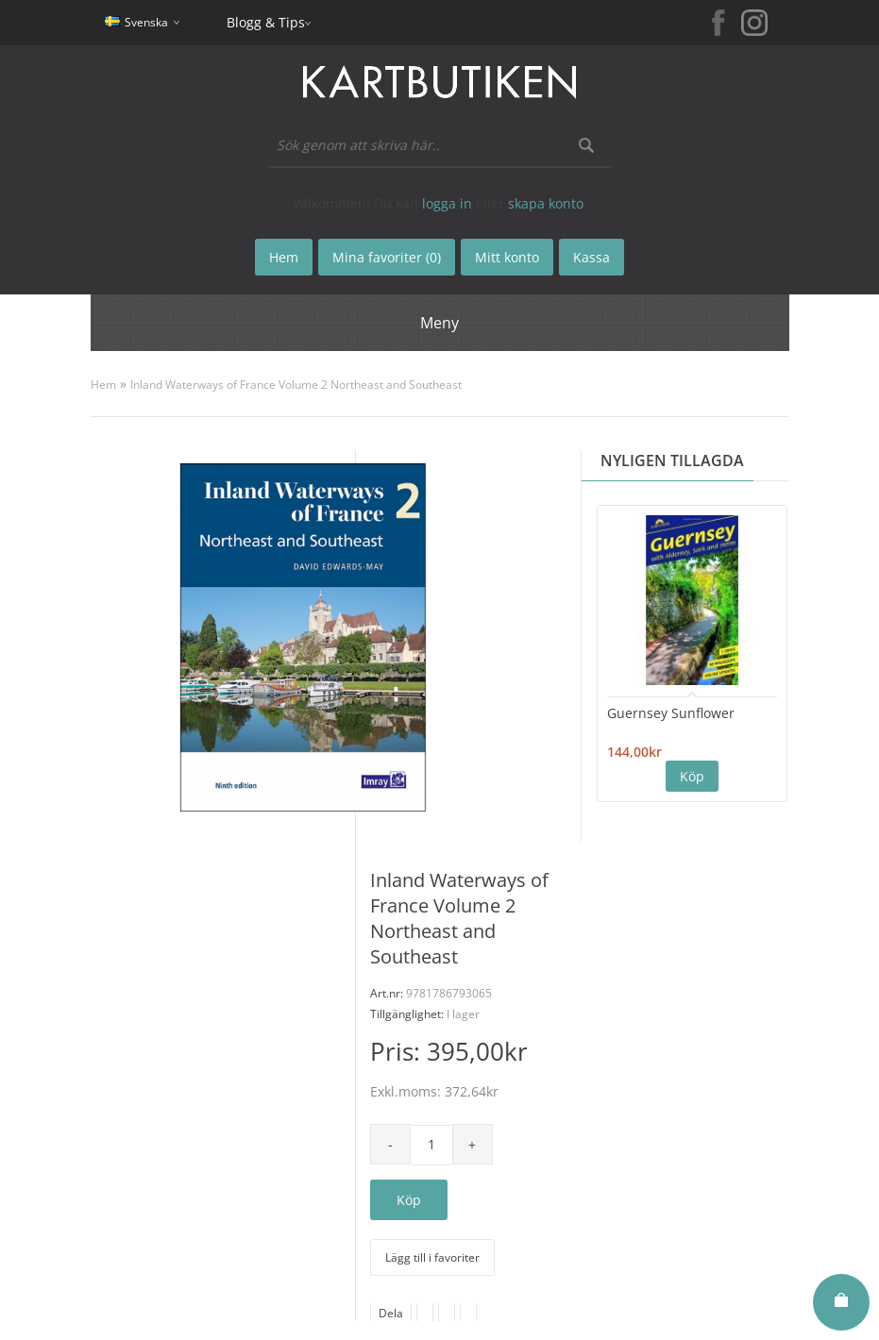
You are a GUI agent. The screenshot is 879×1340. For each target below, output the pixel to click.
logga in (447, 203)
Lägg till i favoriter (432, 1257)
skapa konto (545, 203)
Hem (103, 385)
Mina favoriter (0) (386, 257)
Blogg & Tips (266, 22)
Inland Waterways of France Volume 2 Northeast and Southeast (296, 385)
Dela (391, 1313)
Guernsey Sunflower (671, 713)
